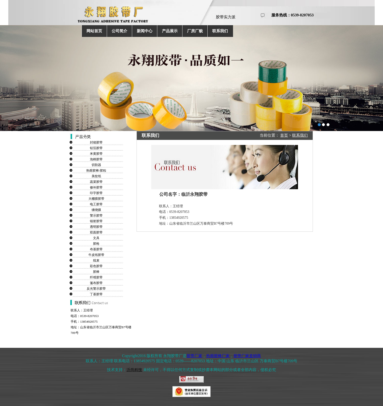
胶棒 (96, 272)
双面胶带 (96, 232)
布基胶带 (96, 249)
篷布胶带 (96, 283)
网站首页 (94, 31)
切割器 (96, 165)
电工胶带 (96, 204)
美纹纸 (96, 176)
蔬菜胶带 (96, 182)
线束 (96, 260)
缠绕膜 (96, 210)
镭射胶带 (96, 221)
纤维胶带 (96, 277)
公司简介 (119, 31)
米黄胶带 (96, 153)
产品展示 (170, 31)
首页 (284, 135)
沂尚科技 (134, 370)
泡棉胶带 (96, 159)
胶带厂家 (194, 356)
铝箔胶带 (96, 148)
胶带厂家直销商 (247, 356)
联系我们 (220, 31)
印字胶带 (96, 193)
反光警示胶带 (96, 288)
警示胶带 (96, 215)
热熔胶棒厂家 (218, 356)
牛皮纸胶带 (96, 255)
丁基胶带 (96, 294)
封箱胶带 (96, 142)
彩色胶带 (96, 266)
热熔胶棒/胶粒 (96, 170)
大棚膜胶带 (96, 198)
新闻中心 (144, 31)
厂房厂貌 (195, 31)
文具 (96, 238)
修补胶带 (96, 187)
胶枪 (96, 243)
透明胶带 (96, 227)
